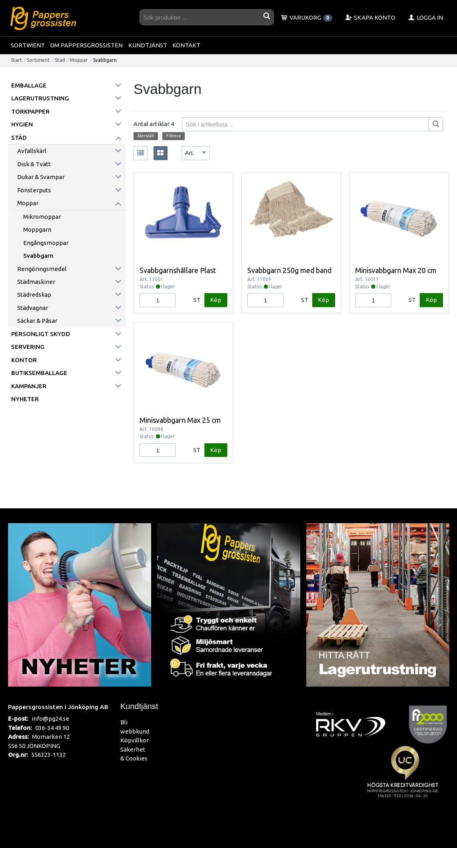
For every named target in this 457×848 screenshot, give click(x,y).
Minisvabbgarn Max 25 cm (180, 420)
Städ (60, 60)
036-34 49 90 (52, 727)
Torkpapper (30, 111)
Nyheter (25, 398)
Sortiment (28, 45)
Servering (27, 346)
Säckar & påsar (37, 320)
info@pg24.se (50, 718)
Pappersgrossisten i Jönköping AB (58, 706)
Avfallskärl (32, 150)
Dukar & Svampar (41, 176)
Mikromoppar (42, 216)
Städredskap (34, 294)
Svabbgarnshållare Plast (178, 270)
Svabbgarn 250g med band (289, 270)
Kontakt (186, 45)
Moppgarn (37, 229)
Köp (215, 299)
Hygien (22, 124)
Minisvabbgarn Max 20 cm (396, 270)
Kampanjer (29, 386)
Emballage (29, 85)
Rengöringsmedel (42, 268)
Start (16, 60)
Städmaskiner (36, 281)
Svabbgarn (38, 255)
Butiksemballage (39, 372)
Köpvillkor (134, 740)
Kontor (24, 360)
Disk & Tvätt (34, 164)
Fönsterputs (34, 190)
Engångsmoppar (46, 242)
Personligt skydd (40, 333)
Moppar (79, 60)
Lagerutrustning (40, 98)
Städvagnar (32, 307)
